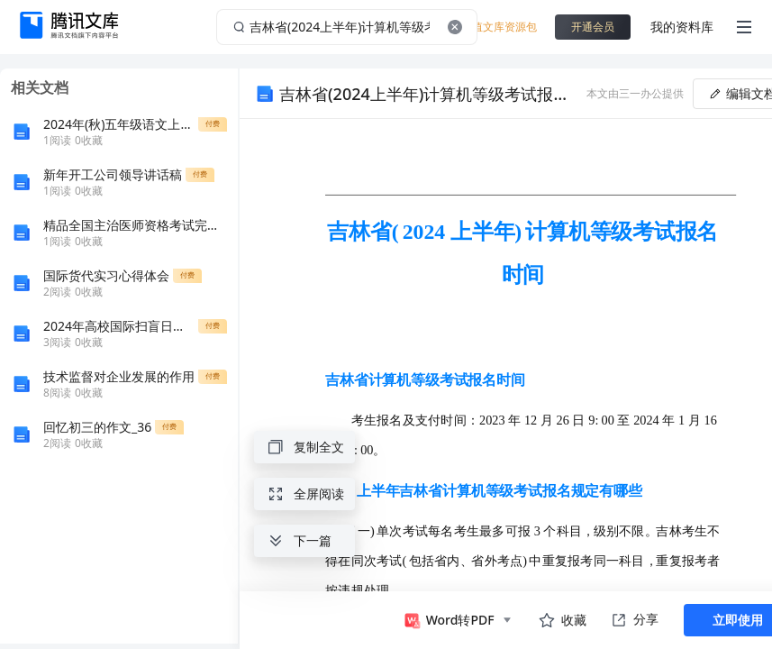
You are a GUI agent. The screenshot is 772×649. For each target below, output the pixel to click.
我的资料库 (681, 26)
